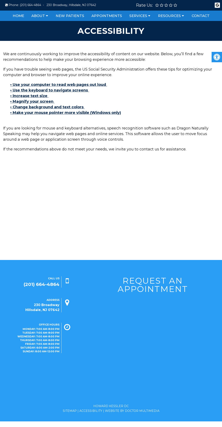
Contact (201, 16)
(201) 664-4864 (30, 5)
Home (18, 16)
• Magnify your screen (32, 101)
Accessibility (90, 411)
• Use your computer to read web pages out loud (58, 84)
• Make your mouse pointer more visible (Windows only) (65, 112)
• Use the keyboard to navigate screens (49, 90)
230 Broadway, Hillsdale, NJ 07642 (71, 5)
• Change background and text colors (47, 107)
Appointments (106, 16)
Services (138, 16)
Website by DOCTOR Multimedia (132, 411)
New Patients (70, 16)
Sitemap (70, 411)
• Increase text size (29, 96)
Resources (169, 16)
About (38, 16)
